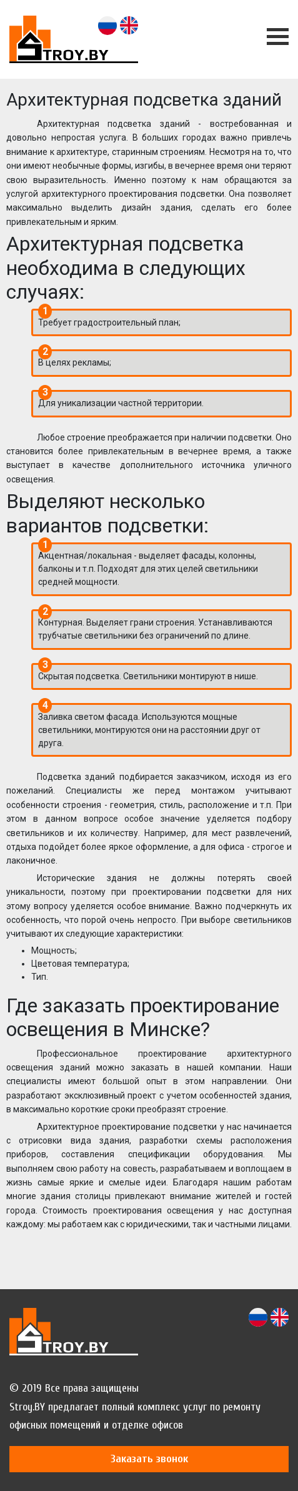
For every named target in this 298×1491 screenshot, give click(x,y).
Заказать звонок (149, 1458)
